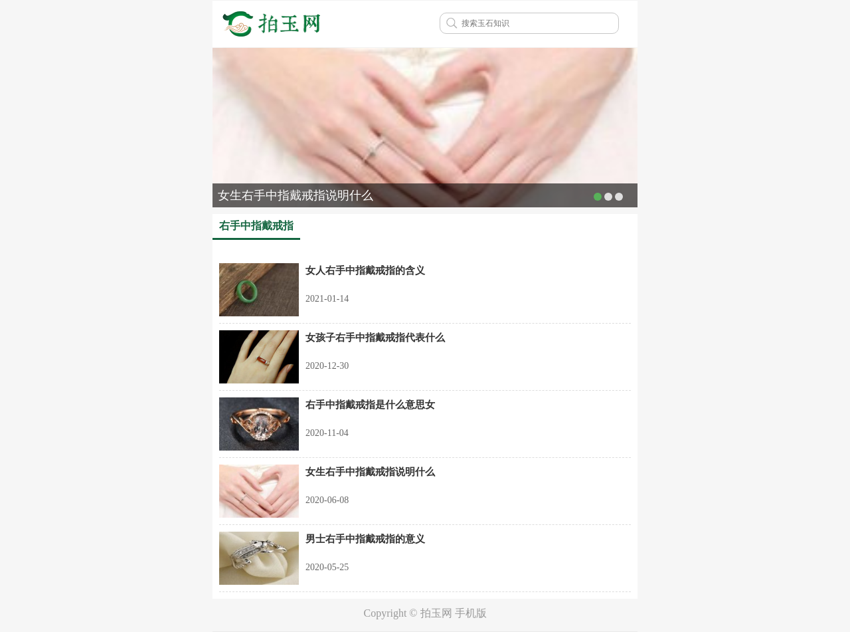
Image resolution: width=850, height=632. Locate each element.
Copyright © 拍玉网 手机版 (424, 613)
